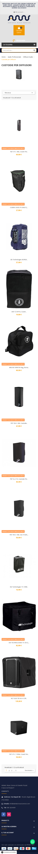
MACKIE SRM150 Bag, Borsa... (19, 367)
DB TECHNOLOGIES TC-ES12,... (19, 643)
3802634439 (20, 40)
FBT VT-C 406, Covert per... (19, 152)
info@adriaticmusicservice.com (20, 804)
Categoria (8, 45)
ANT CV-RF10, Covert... (19, 312)
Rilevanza (19, 93)
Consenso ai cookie (8, 852)
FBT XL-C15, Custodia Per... (19, 479)
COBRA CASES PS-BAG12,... (19, 207)
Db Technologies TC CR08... (19, 587)
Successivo (29, 770)
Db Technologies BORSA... (19, 260)
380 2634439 (11, 808)
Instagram (9, 814)
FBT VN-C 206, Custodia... (19, 423)
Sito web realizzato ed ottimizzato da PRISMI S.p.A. (18, 845)
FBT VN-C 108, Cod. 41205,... (19, 535)
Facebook (4, 814)
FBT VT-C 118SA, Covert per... (19, 754)
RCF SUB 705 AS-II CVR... (19, 698)
